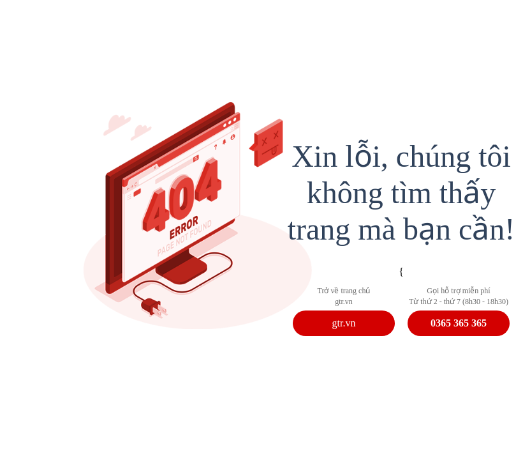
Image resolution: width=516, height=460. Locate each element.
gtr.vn (344, 323)
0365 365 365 (459, 323)
